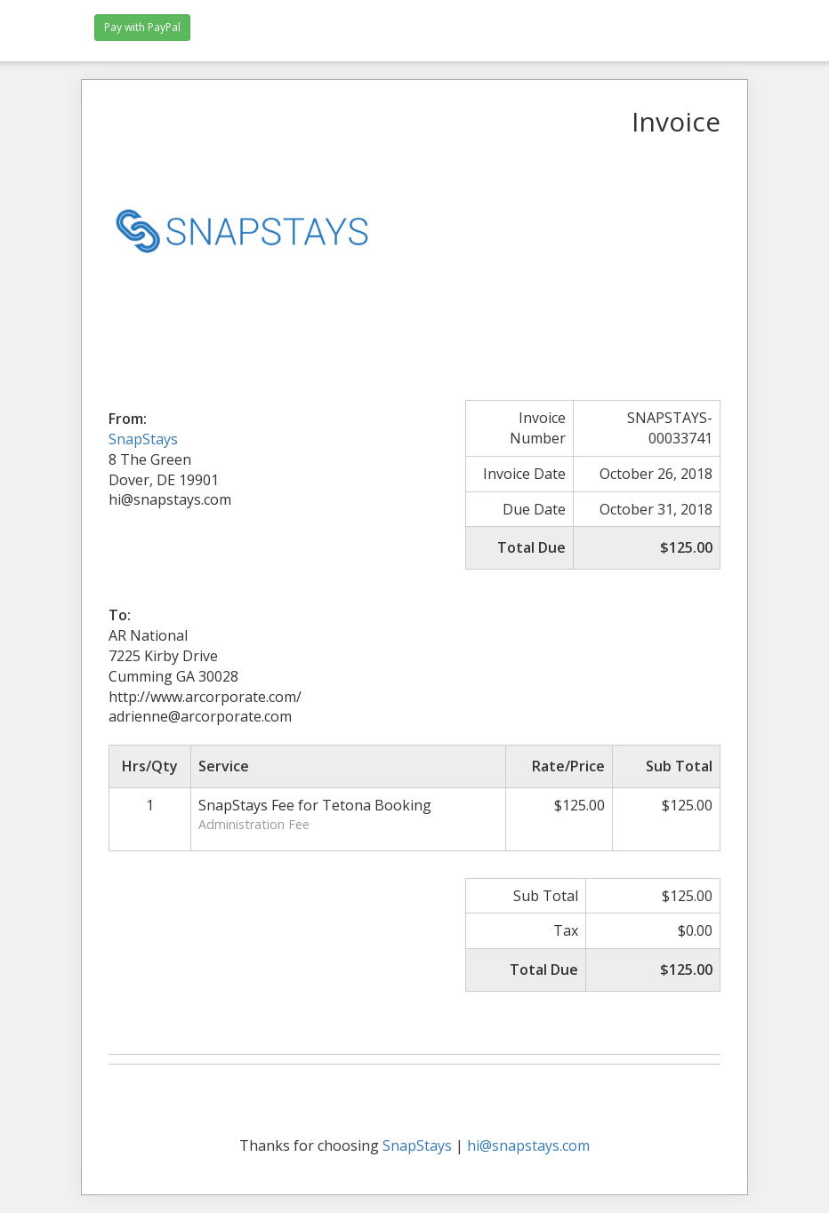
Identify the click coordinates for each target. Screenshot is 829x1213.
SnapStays (143, 439)
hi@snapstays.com (528, 1145)
